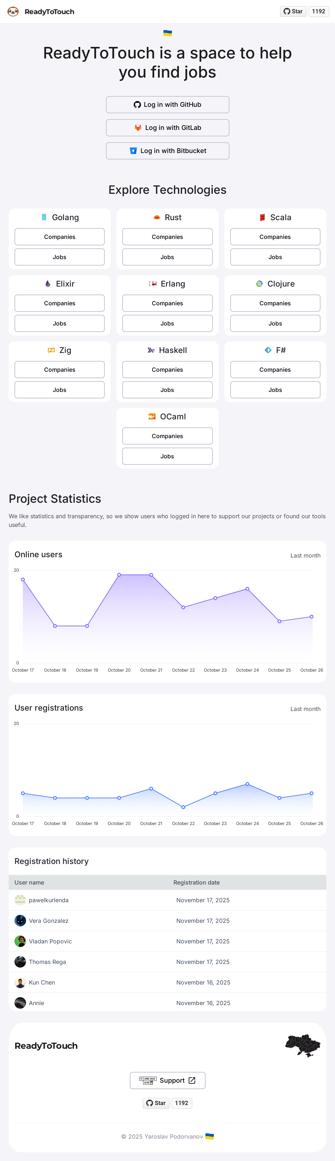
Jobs (59, 257)
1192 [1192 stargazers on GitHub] (318, 11)
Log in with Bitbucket (167, 151)
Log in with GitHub (167, 104)
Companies (60, 236)
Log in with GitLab (167, 127)
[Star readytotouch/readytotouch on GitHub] (293, 11)
